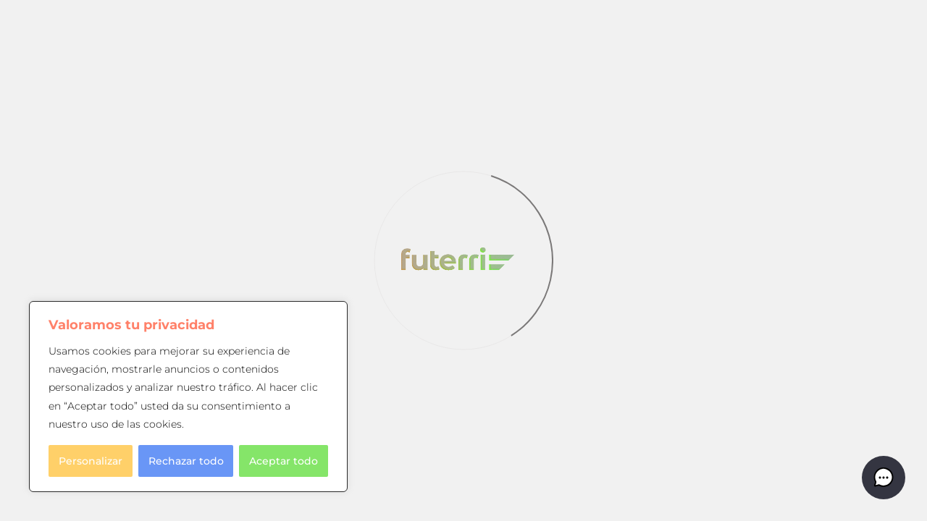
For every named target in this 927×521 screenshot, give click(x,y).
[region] (188, 396)
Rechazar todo (186, 460)
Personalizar (90, 460)
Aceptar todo (283, 460)
